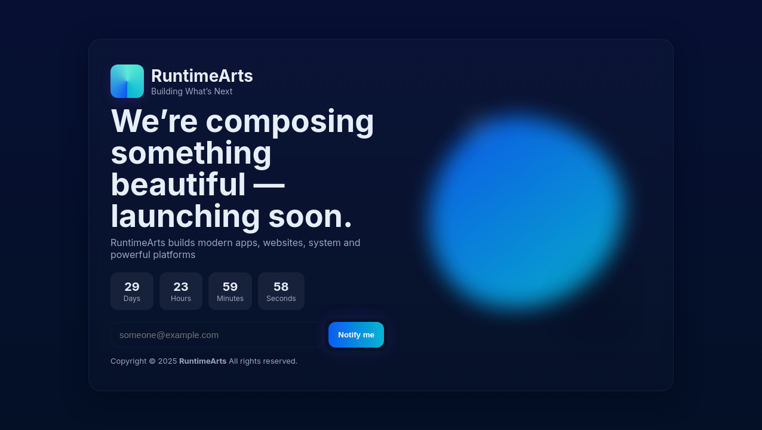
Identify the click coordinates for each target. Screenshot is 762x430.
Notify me (356, 334)
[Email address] (217, 335)
